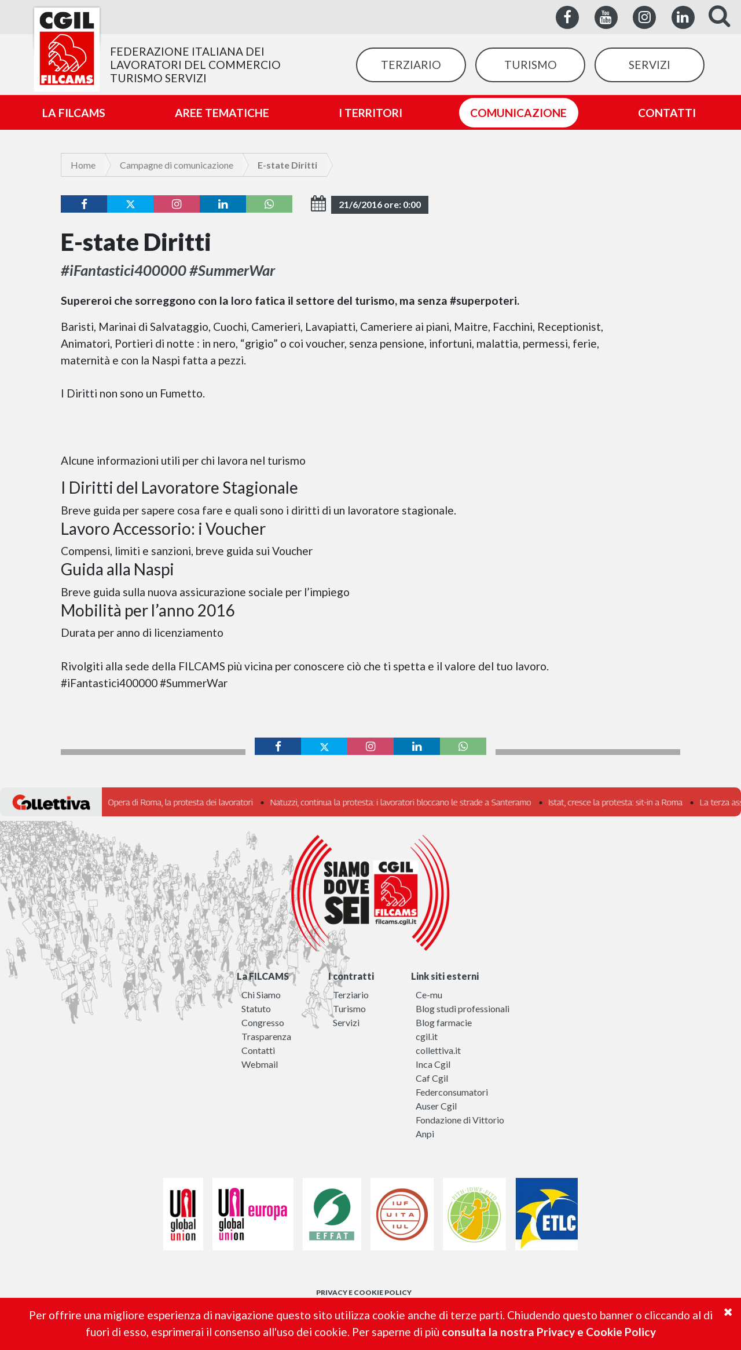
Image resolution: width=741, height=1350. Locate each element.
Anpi (425, 1133)
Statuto (256, 1008)
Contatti (258, 1050)
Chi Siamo (261, 994)
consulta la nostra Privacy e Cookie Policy (549, 1331)
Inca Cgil (433, 1064)
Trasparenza (266, 1036)
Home (83, 164)
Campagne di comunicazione (176, 164)
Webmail (259, 1064)
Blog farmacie (444, 1022)
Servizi (346, 1022)
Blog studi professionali (462, 1008)
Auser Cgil (436, 1105)
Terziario (351, 994)
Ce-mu (429, 994)
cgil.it (427, 1036)
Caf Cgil (432, 1077)
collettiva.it (438, 1050)
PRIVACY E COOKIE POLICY (364, 1292)
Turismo (349, 1008)
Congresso (262, 1022)
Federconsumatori (452, 1091)
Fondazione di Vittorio (460, 1119)
